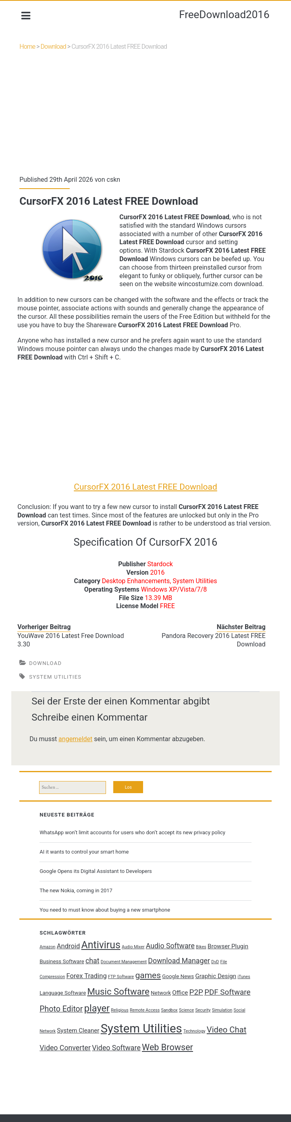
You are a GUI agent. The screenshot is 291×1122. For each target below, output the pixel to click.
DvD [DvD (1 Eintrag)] (235, 977)
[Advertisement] (145, 120)
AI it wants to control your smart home (86, 867)
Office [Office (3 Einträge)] (196, 1008)
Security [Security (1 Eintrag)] (236, 1025)
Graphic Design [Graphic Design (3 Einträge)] (217, 991)
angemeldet (77, 752)
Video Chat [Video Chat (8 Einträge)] (61, 1063)
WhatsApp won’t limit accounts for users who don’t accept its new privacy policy (134, 848)
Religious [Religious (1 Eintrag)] (153, 1025)
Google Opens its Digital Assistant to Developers (98, 886)
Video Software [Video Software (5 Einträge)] (159, 1064)
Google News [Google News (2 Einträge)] (180, 992)
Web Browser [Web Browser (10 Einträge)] (210, 1063)
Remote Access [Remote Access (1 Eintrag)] (178, 1025)
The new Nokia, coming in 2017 (78, 906)
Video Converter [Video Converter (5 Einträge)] (108, 1064)
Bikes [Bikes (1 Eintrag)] (203, 962)
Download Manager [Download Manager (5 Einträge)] (199, 976)
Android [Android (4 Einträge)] (70, 962)
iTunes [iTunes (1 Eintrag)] (48, 1009)
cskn (116, 184)
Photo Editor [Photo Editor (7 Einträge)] (94, 1024)
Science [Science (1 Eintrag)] (219, 1025)
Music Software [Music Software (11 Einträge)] (134, 1007)
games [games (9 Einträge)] (150, 991)
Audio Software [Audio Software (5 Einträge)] (172, 962)
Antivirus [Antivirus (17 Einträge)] (102, 960)
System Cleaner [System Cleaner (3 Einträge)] (114, 1045)
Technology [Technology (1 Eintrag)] (231, 1046)
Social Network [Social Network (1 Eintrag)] (77, 1046)
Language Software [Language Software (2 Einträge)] (78, 1009)
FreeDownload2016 (224, 14)
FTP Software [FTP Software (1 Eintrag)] (122, 992)
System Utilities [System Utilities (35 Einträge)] (177, 1044)
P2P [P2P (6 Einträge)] (212, 1008)
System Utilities (57, 690)
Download (55, 50)
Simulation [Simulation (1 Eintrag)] (52, 1046)
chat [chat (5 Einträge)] (113, 976)
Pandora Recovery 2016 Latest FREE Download (212, 653)
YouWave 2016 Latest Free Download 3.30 (72, 653)
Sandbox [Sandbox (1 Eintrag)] (202, 1025)
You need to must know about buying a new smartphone (107, 926)
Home (29, 50)
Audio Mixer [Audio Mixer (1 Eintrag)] (135, 962)
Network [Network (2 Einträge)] (176, 1009)
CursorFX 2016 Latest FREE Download (145, 491)
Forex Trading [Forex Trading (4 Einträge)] (88, 991)
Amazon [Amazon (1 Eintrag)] (49, 962)
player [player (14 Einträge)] (130, 1024)
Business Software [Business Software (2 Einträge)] (82, 977)
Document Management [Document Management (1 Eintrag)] (143, 977)
